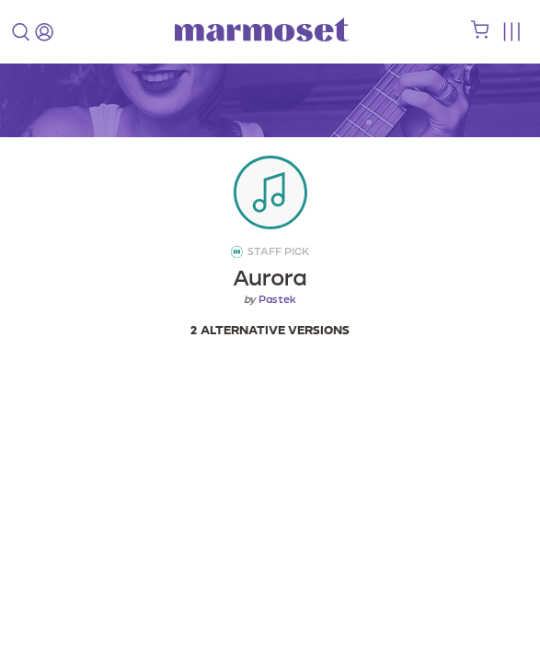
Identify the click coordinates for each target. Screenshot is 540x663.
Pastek (277, 300)
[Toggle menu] (511, 32)
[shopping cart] (480, 34)
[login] (44, 32)
